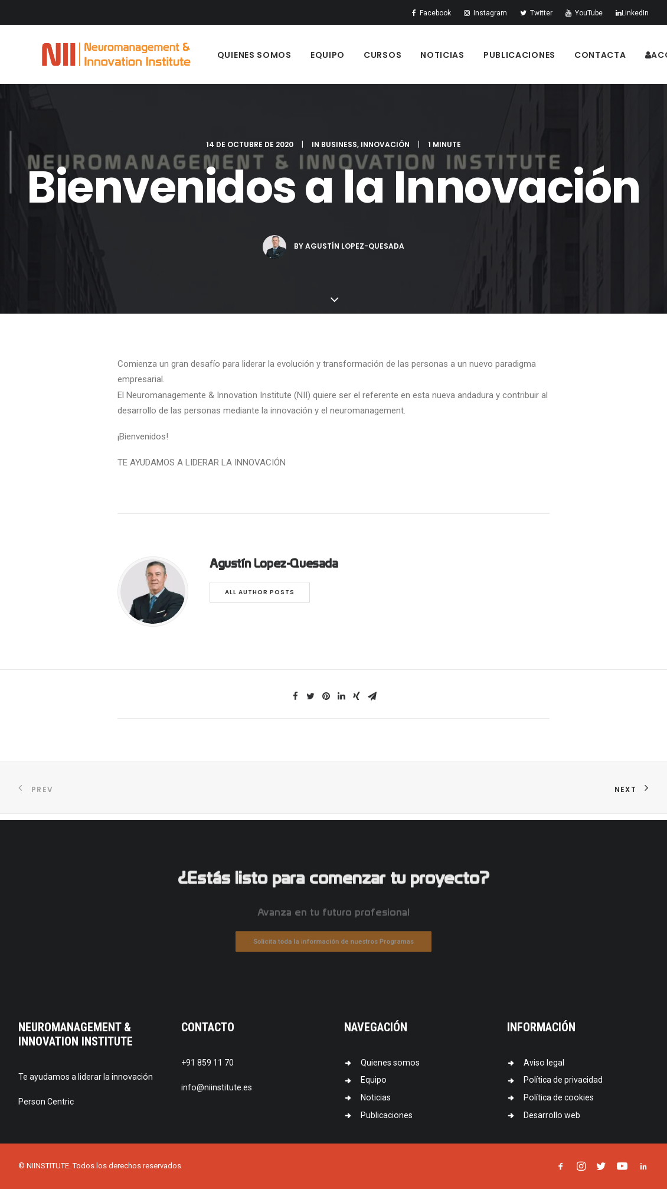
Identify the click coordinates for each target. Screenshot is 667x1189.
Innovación (385, 150)
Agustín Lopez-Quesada (354, 252)
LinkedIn (632, 13)
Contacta (614, 58)
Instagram (485, 13)
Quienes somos (268, 58)
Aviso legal (544, 1062)
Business (339, 150)
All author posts (260, 598)
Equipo (341, 58)
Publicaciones (533, 58)
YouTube (584, 13)
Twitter (536, 13)
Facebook (431, 13)
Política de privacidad (563, 1079)
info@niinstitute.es (216, 1087)
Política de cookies (559, 1097)
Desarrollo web (552, 1115)
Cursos (396, 58)
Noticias (456, 58)
